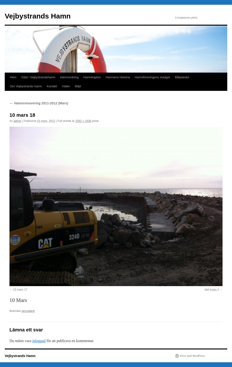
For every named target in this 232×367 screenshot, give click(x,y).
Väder (66, 86)
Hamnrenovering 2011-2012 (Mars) (38, 103)
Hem (13, 77)
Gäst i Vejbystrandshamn (38, 77)
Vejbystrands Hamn (38, 16)
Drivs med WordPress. (192, 356)
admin (17, 121)
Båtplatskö (182, 77)
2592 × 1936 (83, 121)
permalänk (28, 311)
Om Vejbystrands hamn (26, 86)
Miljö (78, 86)
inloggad (38, 341)
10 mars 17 (20, 289)
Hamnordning (69, 77)
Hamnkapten (92, 77)
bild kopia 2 (212, 289)
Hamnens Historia (118, 77)
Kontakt (52, 86)
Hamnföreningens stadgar (152, 77)
